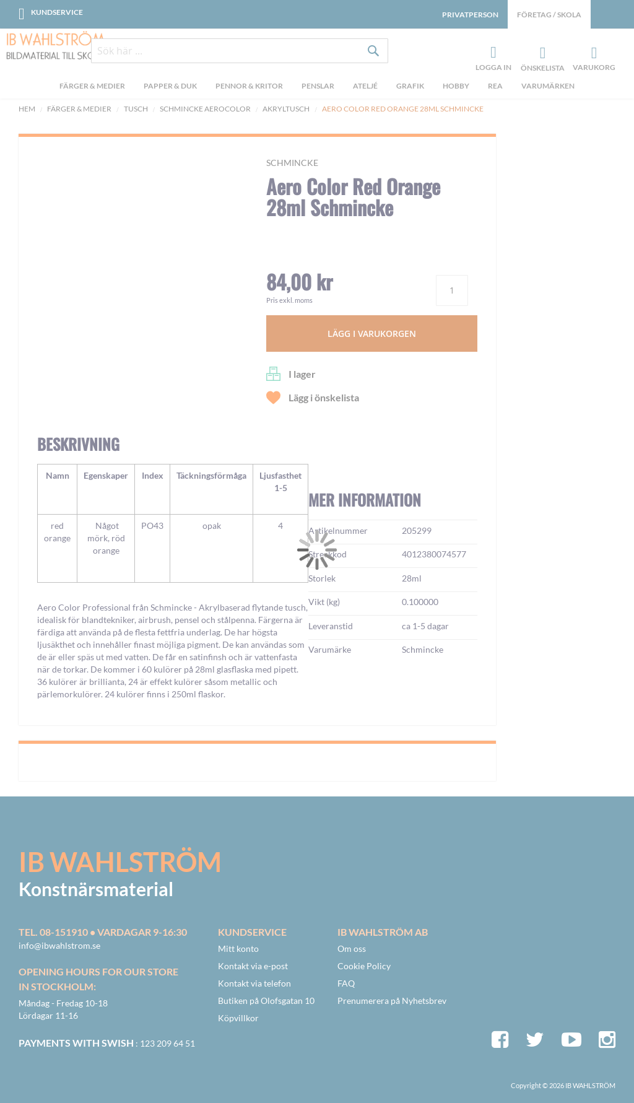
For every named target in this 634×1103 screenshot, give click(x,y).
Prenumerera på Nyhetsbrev (391, 1000)
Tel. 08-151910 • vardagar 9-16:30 (103, 932)
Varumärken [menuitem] (548, 85)
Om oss (351, 948)
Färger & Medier (79, 108)
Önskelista (541, 53)
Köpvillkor (238, 1018)
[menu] (317, 87)
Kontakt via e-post (253, 966)
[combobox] (239, 50)
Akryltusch (286, 108)
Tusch (136, 108)
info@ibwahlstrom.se (59, 945)
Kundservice (57, 12)
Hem (27, 108)
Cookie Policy (364, 966)
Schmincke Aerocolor (205, 108)
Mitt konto (238, 948)
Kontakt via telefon (254, 983)
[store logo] (55, 46)
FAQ (346, 983)
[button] (65, 405)
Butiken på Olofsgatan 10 (266, 1000)
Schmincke (292, 162)
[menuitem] (92, 87)
